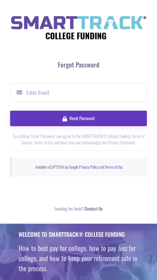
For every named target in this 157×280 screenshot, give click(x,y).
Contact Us (93, 208)
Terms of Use (114, 167)
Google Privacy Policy (84, 167)
